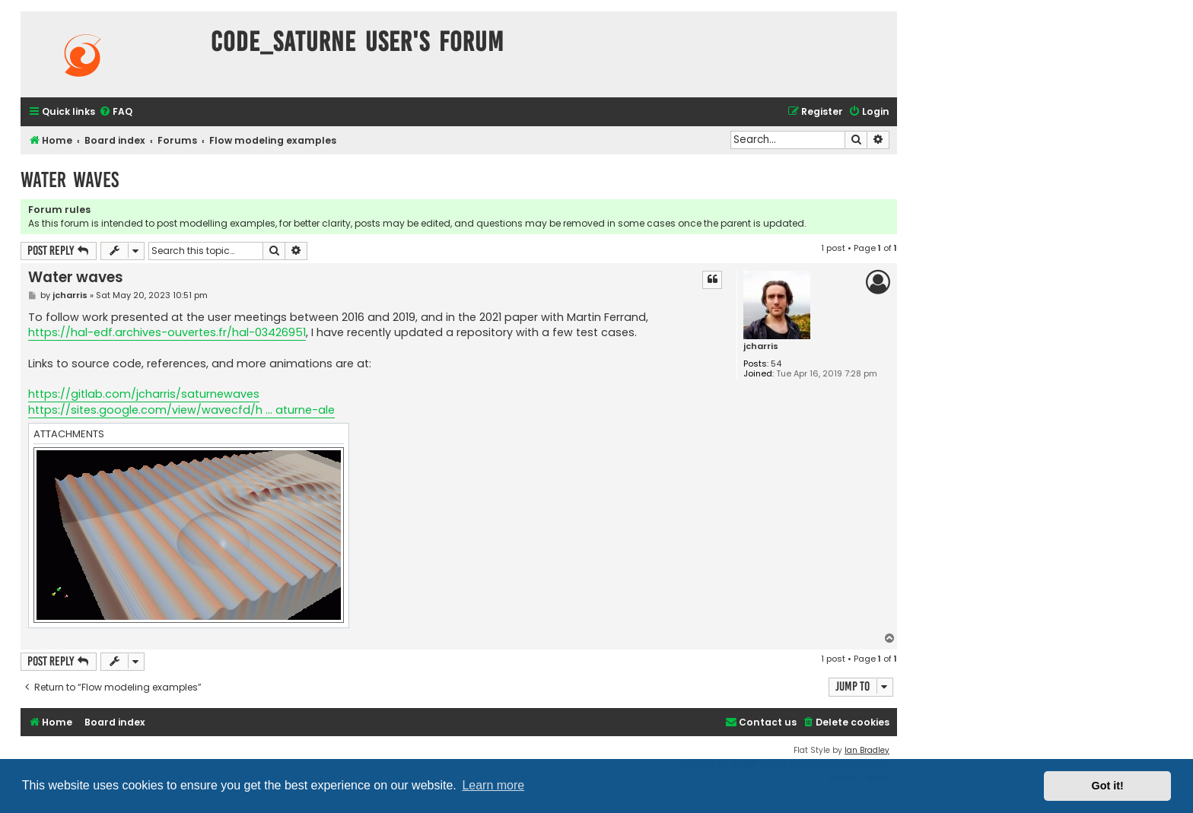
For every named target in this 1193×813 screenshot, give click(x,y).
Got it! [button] (1108, 786)
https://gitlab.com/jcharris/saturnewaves (143, 394)
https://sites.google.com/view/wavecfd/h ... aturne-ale (181, 410)
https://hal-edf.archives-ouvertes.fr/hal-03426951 (167, 332)
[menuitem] (115, 112)
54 (776, 364)
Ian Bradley (867, 750)
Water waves (70, 180)
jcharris (760, 346)
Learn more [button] (493, 785)
